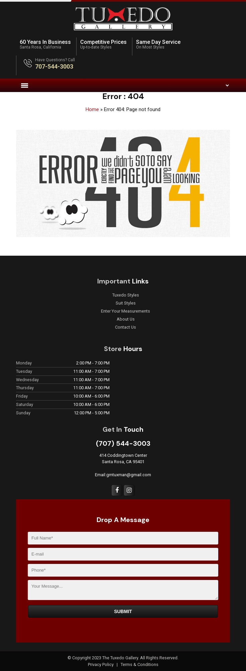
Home (92, 109)
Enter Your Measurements (125, 311)
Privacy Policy (101, 664)
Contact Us (125, 327)
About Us (126, 319)
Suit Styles (126, 303)
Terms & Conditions (139, 664)
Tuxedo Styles (125, 295)
